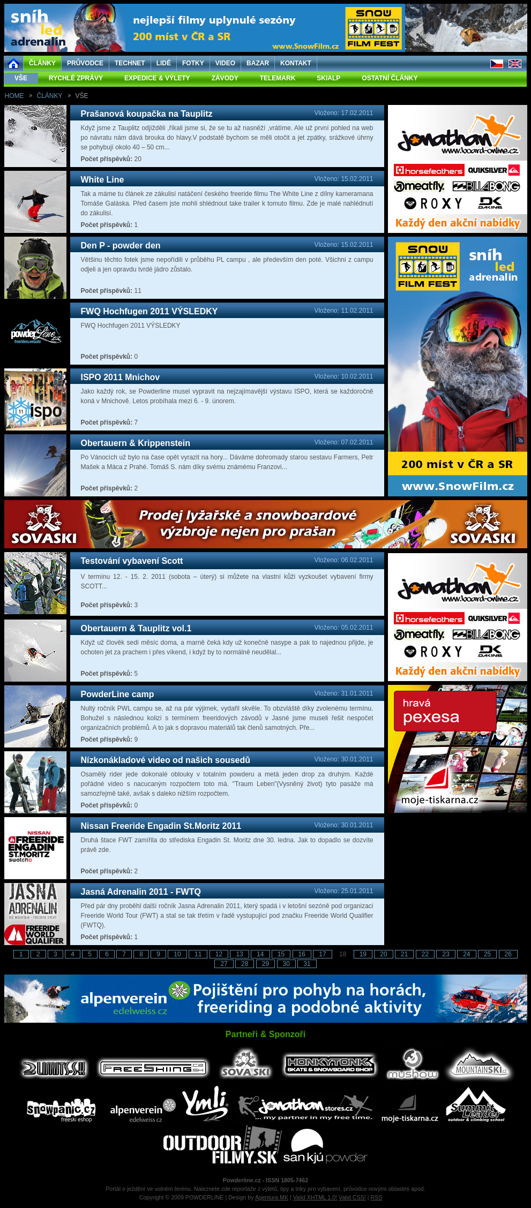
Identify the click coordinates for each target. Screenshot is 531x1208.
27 (223, 964)
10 (177, 954)
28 (244, 964)
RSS (377, 1197)
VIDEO (225, 63)
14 (260, 954)
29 (265, 964)
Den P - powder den (121, 245)
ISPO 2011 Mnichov (120, 377)
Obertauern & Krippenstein (135, 443)
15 (281, 954)
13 (239, 954)
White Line (102, 179)
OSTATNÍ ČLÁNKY (389, 78)
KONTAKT (295, 63)
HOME (14, 96)
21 (404, 954)
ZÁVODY (225, 78)
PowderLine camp (117, 694)
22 (425, 954)
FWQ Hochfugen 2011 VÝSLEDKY (149, 311)
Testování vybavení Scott (132, 560)
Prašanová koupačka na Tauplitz (147, 113)
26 (508, 954)
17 (322, 954)
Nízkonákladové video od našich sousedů (166, 760)
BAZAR (257, 63)
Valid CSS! (352, 1197)
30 (286, 964)
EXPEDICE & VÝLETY (157, 78)
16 (301, 954)
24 (466, 954)
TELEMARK (278, 78)
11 (198, 954)
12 (218, 954)
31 (306, 964)
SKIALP (328, 78)
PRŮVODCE (85, 63)
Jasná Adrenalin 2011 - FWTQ (141, 891)
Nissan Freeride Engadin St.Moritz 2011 (161, 826)
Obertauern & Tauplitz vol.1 (136, 628)
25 (487, 954)
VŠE (20, 78)
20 (383, 954)
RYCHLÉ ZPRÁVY (76, 78)
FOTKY (193, 63)
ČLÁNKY (42, 63)
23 (445, 954)
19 (363, 954)
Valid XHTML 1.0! (315, 1197)
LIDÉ (163, 63)
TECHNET (130, 63)
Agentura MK (271, 1197)
